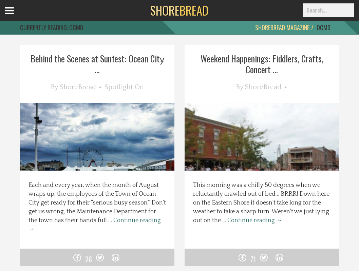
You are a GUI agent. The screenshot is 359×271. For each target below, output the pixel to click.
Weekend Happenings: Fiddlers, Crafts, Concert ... (262, 64)
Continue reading (254, 220)
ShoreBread (78, 87)
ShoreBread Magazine (282, 27)
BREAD (179, 10)
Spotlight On (124, 87)
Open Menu (18, 17)
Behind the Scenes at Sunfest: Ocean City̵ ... (97, 64)
